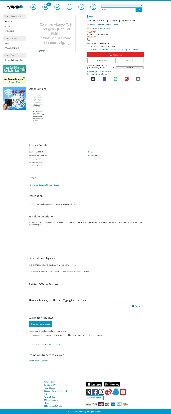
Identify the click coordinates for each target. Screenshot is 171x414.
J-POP (49, 345)
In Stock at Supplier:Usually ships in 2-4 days (119, 50)
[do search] (139, 9)
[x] (88, 392)
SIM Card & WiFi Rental (53, 406)
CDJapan (32, 345)
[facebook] (95, 391)
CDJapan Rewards (51, 400)
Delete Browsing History (38, 360)
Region (90, 152)
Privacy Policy (49, 382)
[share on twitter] (93, 78)
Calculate (129, 68)
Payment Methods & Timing (97, 74)
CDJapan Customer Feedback (55, 391)
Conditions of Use (51, 385)
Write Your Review (40, 324)
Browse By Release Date (14, 60)
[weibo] (108, 391)
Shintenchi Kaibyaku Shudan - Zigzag (102, 25)
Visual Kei (57, 345)
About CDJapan (50, 388)
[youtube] (123, 392)
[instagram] (101, 391)
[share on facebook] (104, 78)
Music (42, 345)
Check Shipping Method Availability (99, 72)
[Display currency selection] (88, 39)
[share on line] (115, 78)
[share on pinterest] (126, 78)
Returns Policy (49, 397)
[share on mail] (138, 78)
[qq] (115, 391)
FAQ (45, 394)
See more (139, 306)
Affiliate (46, 403)
